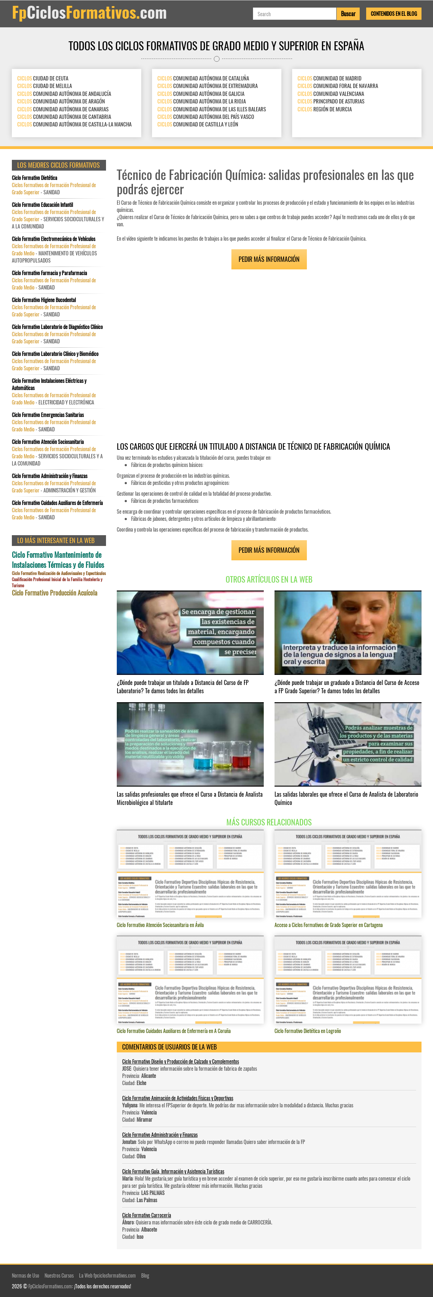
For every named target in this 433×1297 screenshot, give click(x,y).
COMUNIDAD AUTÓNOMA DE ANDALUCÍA (64, 93)
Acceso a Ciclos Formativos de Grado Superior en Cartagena (329, 924)
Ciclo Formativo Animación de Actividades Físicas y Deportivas (177, 1098)
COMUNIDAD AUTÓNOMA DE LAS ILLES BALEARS (211, 109)
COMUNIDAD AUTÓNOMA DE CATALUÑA (203, 78)
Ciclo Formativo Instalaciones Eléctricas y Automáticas (49, 384)
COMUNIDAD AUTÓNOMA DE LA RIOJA (201, 101)
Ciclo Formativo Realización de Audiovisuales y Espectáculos (59, 573)
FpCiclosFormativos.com (50, 1286)
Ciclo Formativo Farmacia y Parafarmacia (49, 273)
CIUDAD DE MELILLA (44, 85)
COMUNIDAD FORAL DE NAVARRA (338, 85)
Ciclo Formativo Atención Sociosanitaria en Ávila (160, 924)
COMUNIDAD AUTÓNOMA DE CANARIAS (63, 109)
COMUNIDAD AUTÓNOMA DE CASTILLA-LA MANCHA (74, 124)
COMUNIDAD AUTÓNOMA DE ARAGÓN (61, 101)
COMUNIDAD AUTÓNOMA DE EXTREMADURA (207, 85)
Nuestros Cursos (59, 1275)
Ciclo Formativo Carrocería (146, 1215)
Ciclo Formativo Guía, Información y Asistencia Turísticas (173, 1171)
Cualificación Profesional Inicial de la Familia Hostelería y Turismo (57, 582)
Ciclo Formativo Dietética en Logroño (308, 1030)
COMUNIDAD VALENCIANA (331, 93)
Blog (145, 1275)
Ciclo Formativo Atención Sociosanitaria (48, 441)
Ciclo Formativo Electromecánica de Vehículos (53, 238)
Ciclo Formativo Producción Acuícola (54, 592)
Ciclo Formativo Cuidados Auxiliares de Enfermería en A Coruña (174, 1030)
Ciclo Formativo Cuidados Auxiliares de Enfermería (57, 502)
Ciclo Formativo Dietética (34, 177)
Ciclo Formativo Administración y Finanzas (160, 1134)
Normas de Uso (25, 1275)
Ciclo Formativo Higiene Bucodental (44, 300)
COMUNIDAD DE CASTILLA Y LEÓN (197, 124)
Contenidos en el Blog (394, 13)
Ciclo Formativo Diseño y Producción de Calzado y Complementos (180, 1061)
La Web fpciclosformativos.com (107, 1275)
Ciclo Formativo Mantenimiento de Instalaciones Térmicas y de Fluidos (58, 560)
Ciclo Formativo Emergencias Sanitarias (48, 414)
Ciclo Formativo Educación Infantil (42, 204)
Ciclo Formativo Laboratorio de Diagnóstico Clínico (57, 326)
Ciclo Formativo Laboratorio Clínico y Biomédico (55, 353)
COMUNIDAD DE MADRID (329, 78)
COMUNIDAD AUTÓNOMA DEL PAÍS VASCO (205, 116)
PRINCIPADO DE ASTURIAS (331, 101)
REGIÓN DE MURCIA (325, 109)
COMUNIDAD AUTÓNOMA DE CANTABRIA (64, 116)
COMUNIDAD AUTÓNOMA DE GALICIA (200, 93)
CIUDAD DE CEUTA (42, 78)
